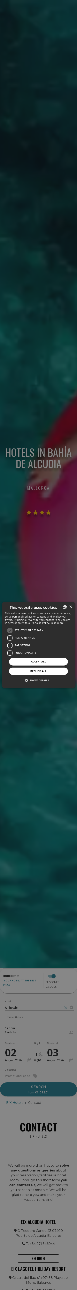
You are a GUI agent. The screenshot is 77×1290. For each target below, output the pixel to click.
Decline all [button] (38, 671)
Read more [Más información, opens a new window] (57, 623)
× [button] (70, 606)
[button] (38, 680)
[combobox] (65, 607)
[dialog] (38, 645)
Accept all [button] (38, 661)
